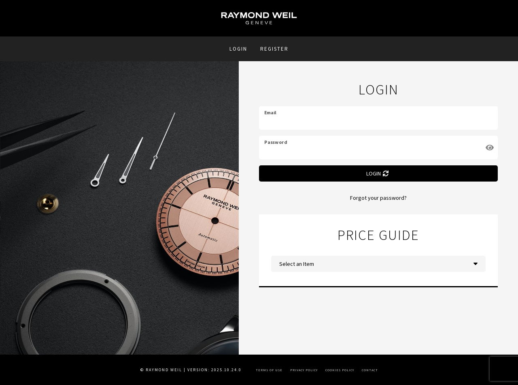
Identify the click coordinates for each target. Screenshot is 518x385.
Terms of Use (269, 370)
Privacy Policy (304, 370)
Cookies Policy (339, 370)
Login (238, 48)
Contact (370, 370)
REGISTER (274, 48)
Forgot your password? (378, 197)
